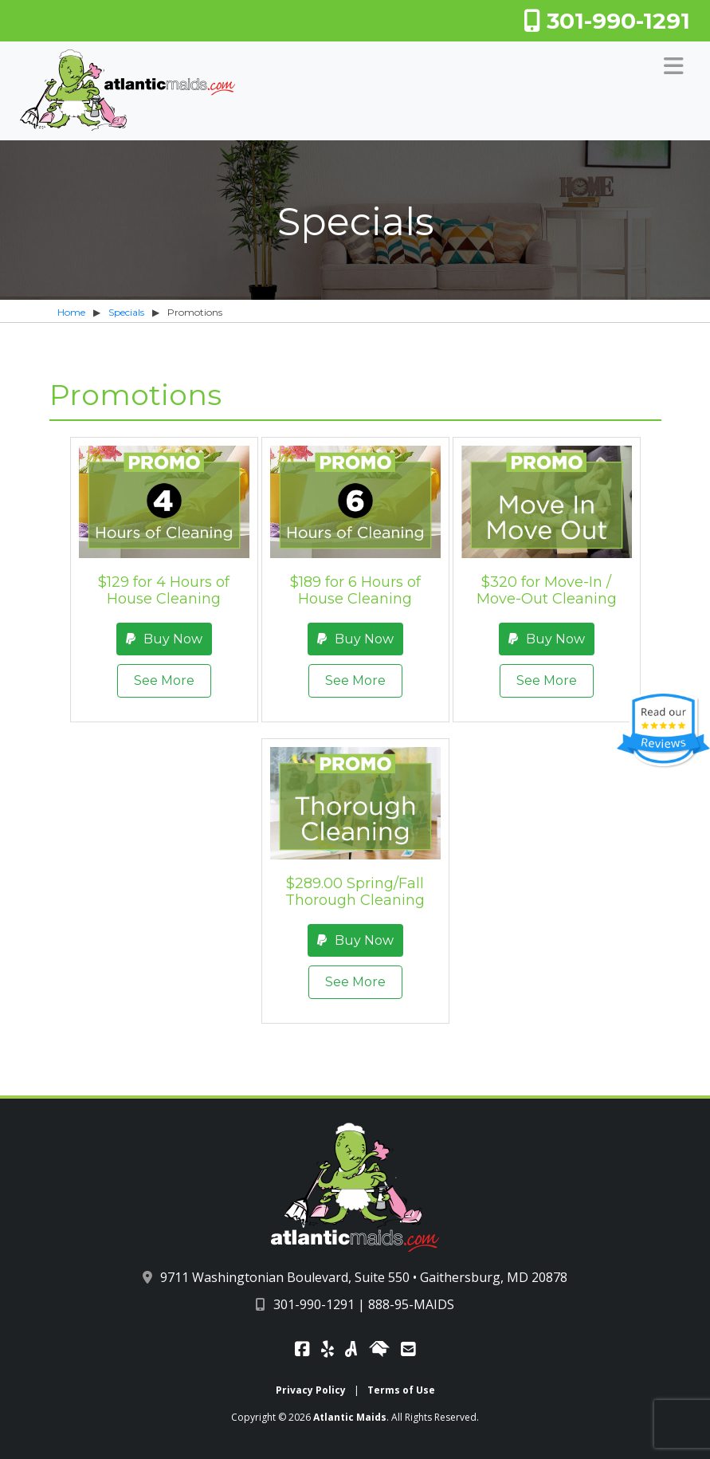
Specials (126, 312)
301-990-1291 (607, 21)
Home (71, 312)
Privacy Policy (311, 1390)
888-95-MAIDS (411, 1304)
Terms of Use (401, 1390)
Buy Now (164, 639)
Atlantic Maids (349, 1417)
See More (164, 680)
